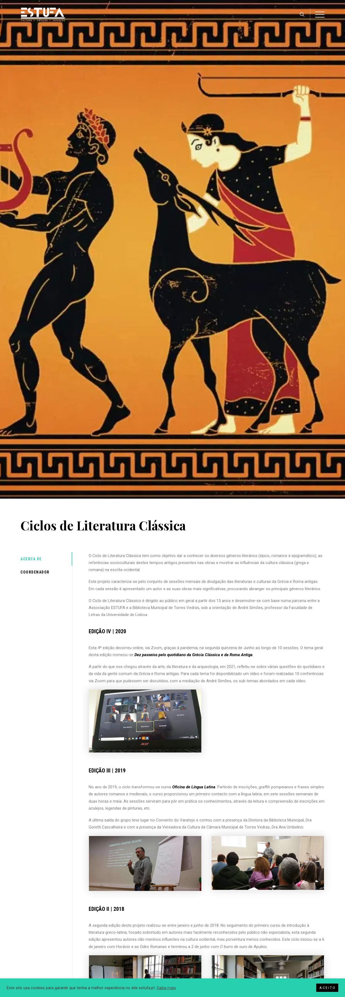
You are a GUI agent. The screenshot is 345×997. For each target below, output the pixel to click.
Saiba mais (166, 987)
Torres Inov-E (34, 933)
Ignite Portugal (35, 942)
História (183, 924)
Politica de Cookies (115, 933)
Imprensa (31, 924)
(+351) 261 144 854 (270, 941)
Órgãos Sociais (189, 933)
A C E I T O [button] (327, 988)
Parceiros (184, 942)
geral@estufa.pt (268, 951)
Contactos (185, 951)
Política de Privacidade (118, 924)
